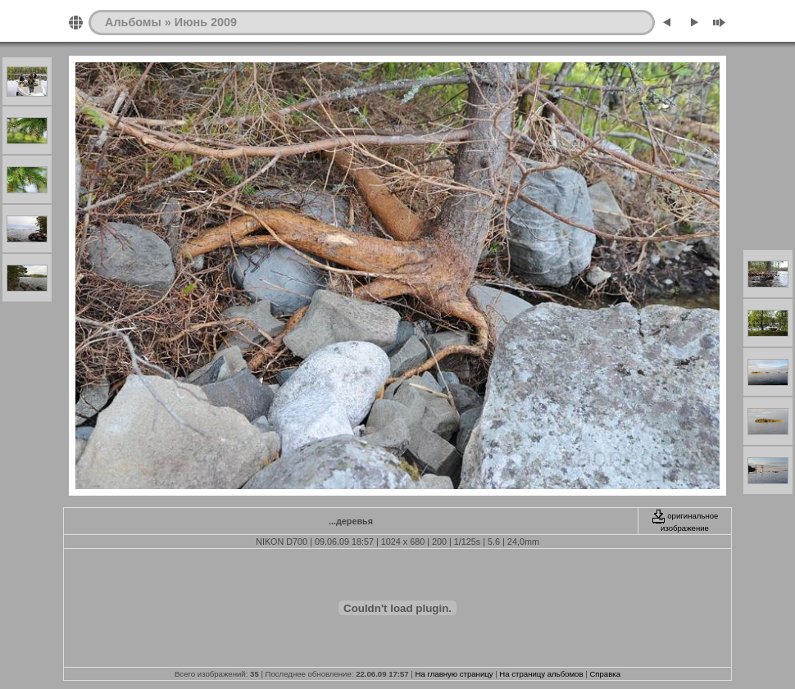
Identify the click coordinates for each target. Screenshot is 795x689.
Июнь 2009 (206, 22)
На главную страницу (454, 673)
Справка (604, 673)
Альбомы (133, 22)
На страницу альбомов (541, 673)
